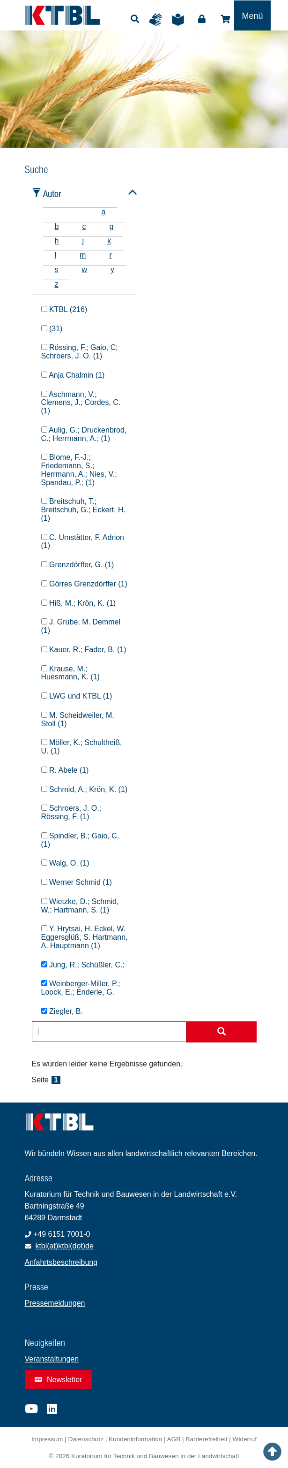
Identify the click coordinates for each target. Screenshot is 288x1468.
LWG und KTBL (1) (76, 696)
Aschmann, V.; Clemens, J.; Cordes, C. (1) (81, 402)
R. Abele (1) (65, 770)
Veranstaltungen (52, 1359)
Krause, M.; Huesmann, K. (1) (70, 673)
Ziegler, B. (62, 1011)
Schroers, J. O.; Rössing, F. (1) (71, 812)
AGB (174, 1439)
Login (201, 19)
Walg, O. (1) (65, 863)
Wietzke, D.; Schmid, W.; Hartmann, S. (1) (80, 906)
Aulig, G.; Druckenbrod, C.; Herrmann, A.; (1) (84, 434)
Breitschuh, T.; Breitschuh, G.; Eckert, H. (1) (83, 509)
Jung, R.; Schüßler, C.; (83, 965)
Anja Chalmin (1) (73, 375)
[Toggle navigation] (252, 15)
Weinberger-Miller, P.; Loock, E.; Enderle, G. (80, 988)
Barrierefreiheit (206, 1439)
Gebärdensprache (157, 19)
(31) (52, 329)
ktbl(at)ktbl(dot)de (64, 1246)
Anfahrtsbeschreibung (61, 1262)
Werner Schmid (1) (76, 882)
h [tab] (57, 241)
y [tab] (112, 270)
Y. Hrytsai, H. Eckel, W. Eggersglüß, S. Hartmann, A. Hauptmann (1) (84, 937)
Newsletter (58, 1379)
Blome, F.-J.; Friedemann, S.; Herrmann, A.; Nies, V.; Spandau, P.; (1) (79, 469)
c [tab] (84, 226)
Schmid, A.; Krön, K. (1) (84, 789)
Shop (225, 19)
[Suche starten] (221, 1032)
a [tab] (104, 212)
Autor (52, 193)
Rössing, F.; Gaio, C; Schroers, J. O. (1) (79, 351)
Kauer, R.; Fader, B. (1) (83, 650)
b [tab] (57, 226)
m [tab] (83, 255)
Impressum (47, 1439)
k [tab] (109, 241)
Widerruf (245, 1439)
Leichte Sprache (180, 19)
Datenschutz (85, 1439)
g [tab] (111, 226)
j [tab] (83, 241)
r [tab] (110, 255)
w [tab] (85, 270)
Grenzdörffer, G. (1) (77, 565)
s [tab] (57, 270)
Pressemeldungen (55, 1303)
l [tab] (56, 255)
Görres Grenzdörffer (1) (84, 584)
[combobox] (109, 1031)
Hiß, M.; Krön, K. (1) (78, 603)
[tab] (54, 212)
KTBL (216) (64, 309)
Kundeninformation (135, 1439)
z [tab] (57, 284)
